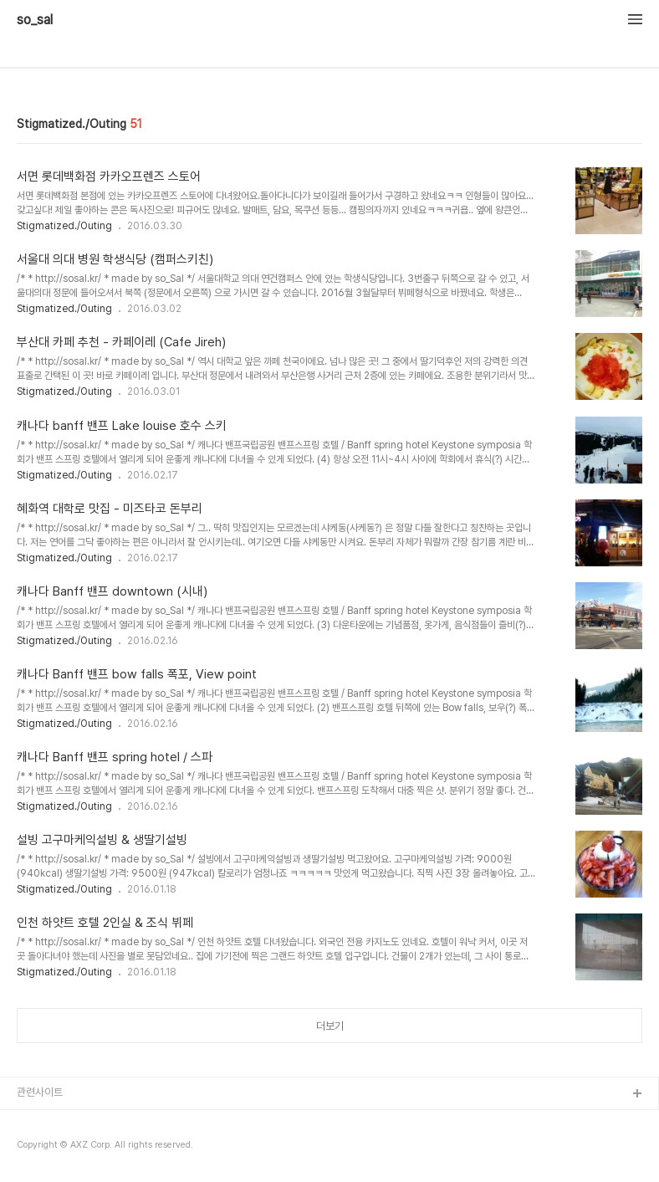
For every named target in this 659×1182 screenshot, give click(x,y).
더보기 (330, 1026)
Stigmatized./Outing (64, 226)
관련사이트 (40, 1092)
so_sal (41, 20)
